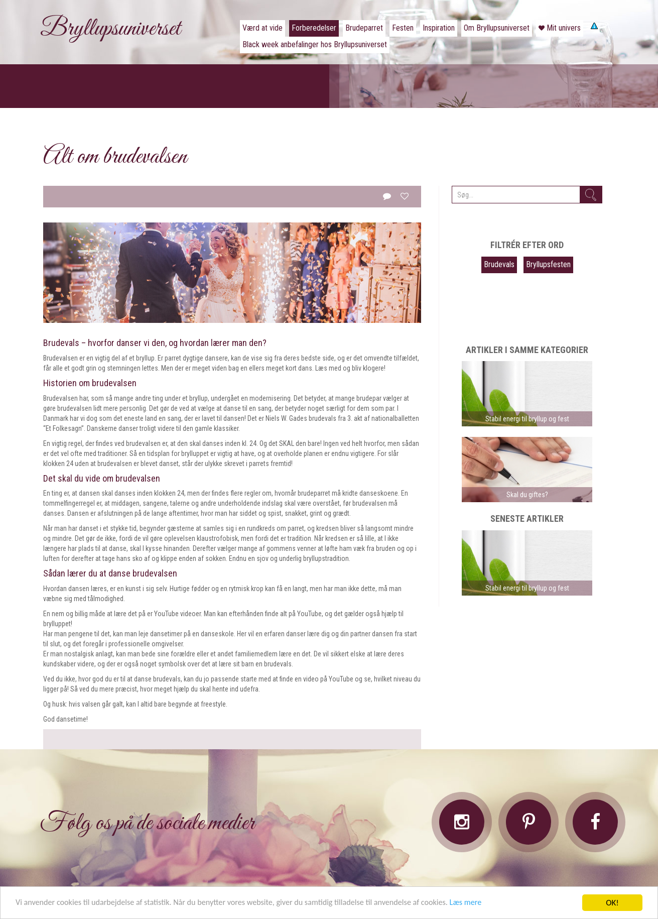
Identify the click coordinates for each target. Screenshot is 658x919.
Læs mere (489, 904)
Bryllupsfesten (548, 264)
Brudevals (499, 264)
